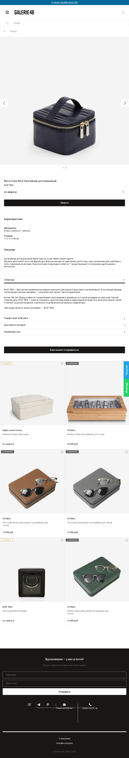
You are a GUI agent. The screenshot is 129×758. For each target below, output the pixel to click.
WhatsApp (126, 387)
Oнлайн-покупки (64, 743)
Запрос (64, 202)
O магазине (64, 738)
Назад (13, 31)
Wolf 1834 (8, 185)
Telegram (126, 370)
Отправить (64, 691)
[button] (4, 103)
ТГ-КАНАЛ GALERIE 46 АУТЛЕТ (64, 3)
